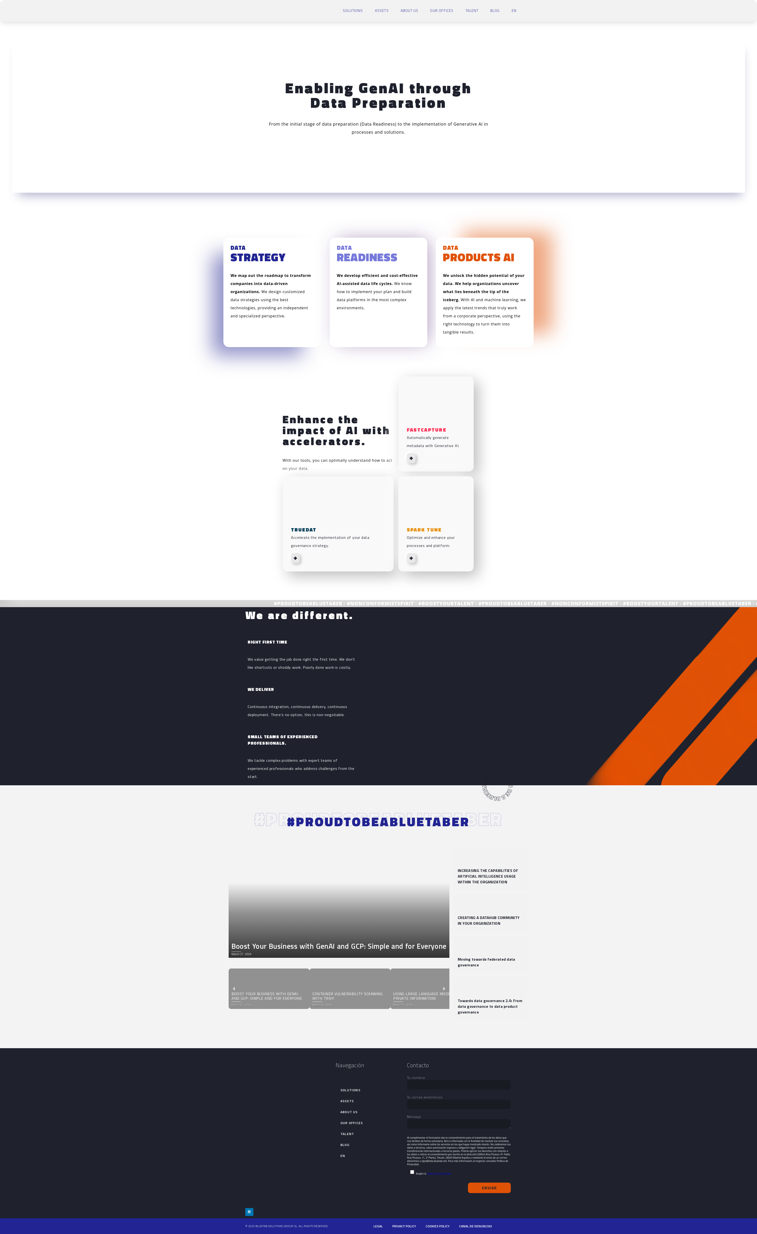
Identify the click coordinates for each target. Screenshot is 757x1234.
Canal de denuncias (475, 1226)
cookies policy (438, 1226)
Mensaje (459, 1122)
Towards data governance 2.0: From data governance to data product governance (490, 1006)
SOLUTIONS (353, 10)
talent (472, 10)
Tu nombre (459, 1081)
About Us (409, 10)
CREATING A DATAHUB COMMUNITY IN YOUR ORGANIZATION (489, 920)
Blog (495, 10)
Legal (378, 1226)
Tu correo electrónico (459, 1101)
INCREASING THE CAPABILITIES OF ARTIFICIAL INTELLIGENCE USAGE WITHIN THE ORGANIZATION (488, 876)
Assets (382, 10)
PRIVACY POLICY (404, 1226)
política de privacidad (439, 1173)
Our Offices (441, 10)
